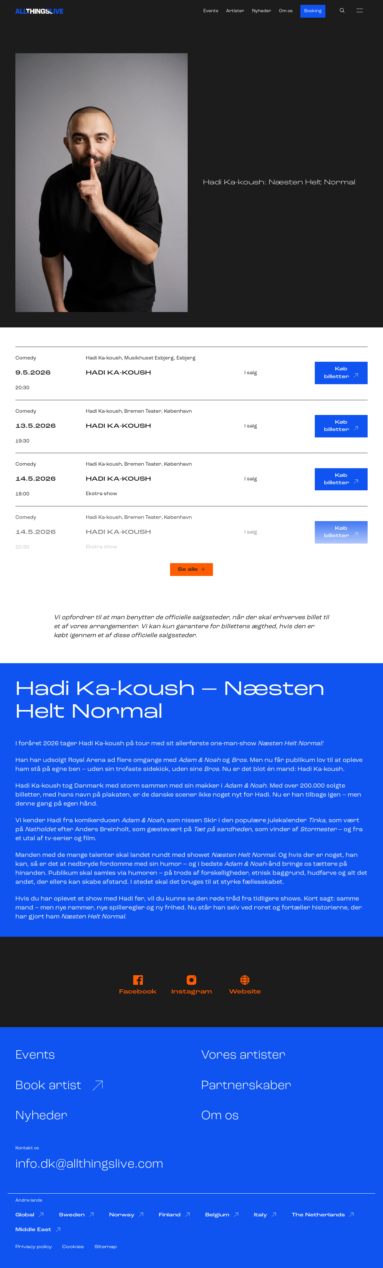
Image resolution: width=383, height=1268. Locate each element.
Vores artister (243, 1055)
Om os (286, 11)
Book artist (59, 1085)
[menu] (360, 10)
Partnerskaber (246, 1086)
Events (210, 11)
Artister (235, 11)
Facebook (138, 985)
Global (29, 1215)
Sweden (76, 1215)
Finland (174, 1215)
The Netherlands (323, 1215)
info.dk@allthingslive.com (89, 1164)
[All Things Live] (39, 11)
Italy (265, 1215)
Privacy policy (33, 1247)
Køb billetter (341, 373)
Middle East (38, 1230)
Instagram (191, 985)
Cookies (73, 1247)
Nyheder (261, 11)
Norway (126, 1215)
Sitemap (105, 1247)
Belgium (222, 1215)
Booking (313, 11)
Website (245, 985)
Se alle (191, 569)
